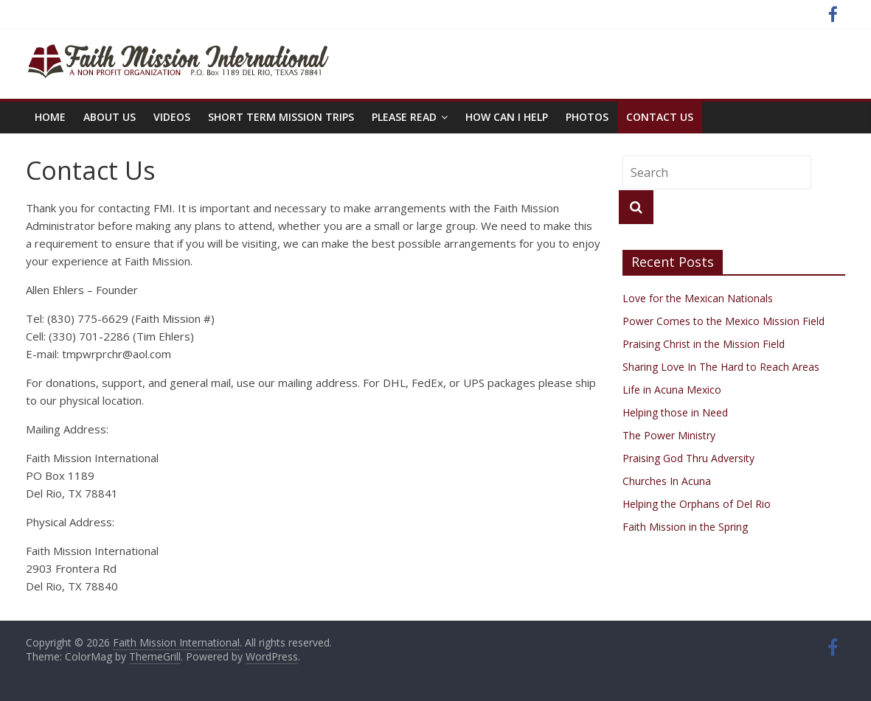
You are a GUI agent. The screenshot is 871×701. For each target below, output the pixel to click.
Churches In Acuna (666, 481)
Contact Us (659, 117)
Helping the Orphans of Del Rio (696, 504)
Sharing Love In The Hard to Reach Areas (720, 367)
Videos (171, 117)
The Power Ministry (668, 435)
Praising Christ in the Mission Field (703, 344)
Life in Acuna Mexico (671, 390)
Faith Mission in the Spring (685, 527)
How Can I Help (506, 117)
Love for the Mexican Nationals (697, 298)
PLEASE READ (404, 117)
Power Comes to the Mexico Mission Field (723, 321)
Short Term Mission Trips (281, 117)
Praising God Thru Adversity (688, 458)
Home (50, 117)
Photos (587, 117)
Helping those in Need (675, 412)
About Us (109, 117)
